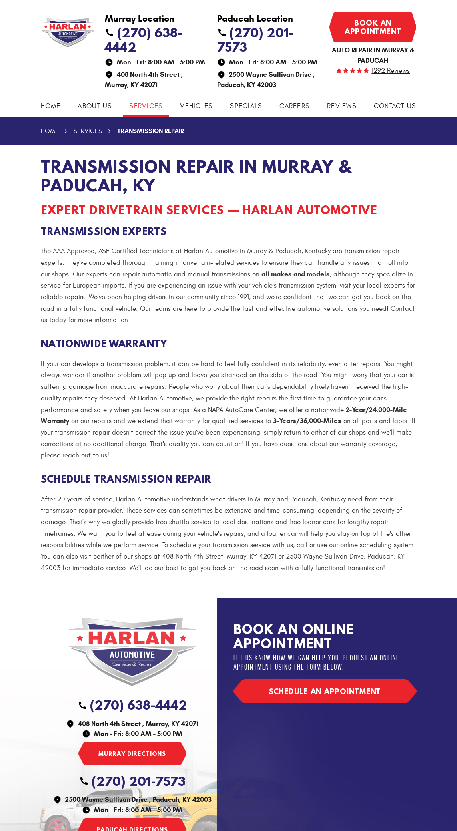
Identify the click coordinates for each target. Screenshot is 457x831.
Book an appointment (373, 27)
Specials (246, 106)
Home (51, 106)
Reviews (342, 106)
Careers (294, 106)
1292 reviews (390, 71)
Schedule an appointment (325, 691)
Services (146, 106)
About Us (95, 106)
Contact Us (395, 106)
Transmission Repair (150, 131)
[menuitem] (51, 106)
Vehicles (196, 106)
